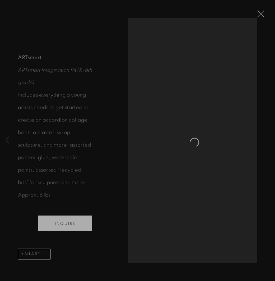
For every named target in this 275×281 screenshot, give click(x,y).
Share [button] (32, 258)
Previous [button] (7, 140)
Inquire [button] (65, 227)
